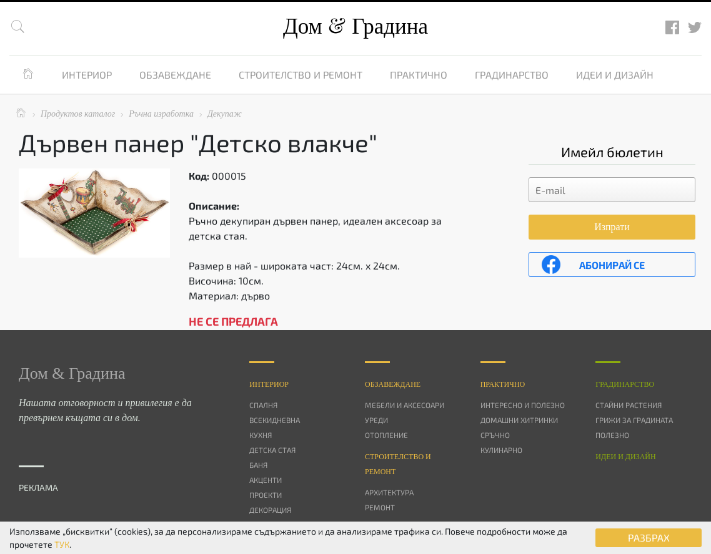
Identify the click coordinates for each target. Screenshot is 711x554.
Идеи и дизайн (615, 74)
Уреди (376, 419)
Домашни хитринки (519, 419)
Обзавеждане (175, 74)
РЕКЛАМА (38, 487)
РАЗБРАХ (649, 537)
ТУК (61, 544)
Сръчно (495, 434)
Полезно (612, 434)
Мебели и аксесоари (404, 405)
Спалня (263, 405)
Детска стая (272, 449)
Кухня (260, 434)
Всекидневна (274, 419)
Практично (418, 74)
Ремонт (380, 507)
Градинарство (512, 74)
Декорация (270, 509)
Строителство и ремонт (300, 74)
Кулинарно (501, 449)
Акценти (265, 479)
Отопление (386, 434)
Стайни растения (628, 405)
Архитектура (389, 492)
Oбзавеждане (392, 384)
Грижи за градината (634, 419)
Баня (258, 464)
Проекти (265, 494)
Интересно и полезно (522, 405)
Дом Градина (355, 26)
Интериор (87, 74)
